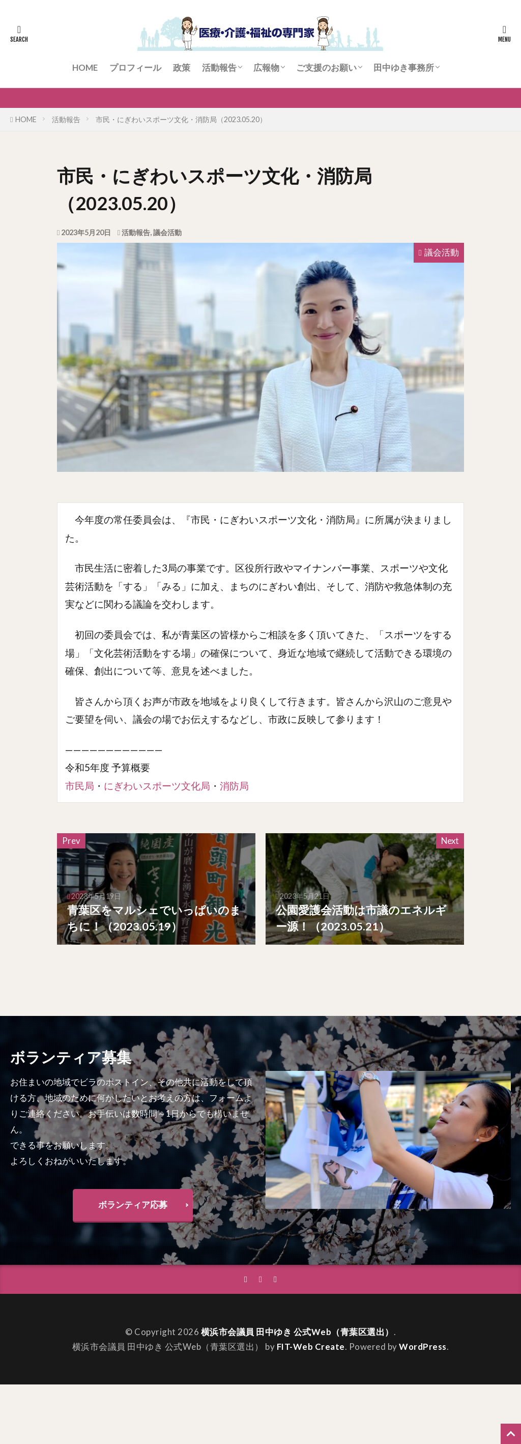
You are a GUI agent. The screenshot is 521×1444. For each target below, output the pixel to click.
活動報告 (219, 67)
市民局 (79, 785)
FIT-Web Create (311, 1346)
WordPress (423, 1346)
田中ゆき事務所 (403, 67)
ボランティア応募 (132, 1204)
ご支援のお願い (326, 67)
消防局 (234, 785)
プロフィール (135, 67)
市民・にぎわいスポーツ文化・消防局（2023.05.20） (181, 119)
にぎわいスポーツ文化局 (157, 785)
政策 (181, 67)
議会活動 (167, 232)
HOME (85, 67)
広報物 (266, 67)
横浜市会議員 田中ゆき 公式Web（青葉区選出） (297, 1331)
